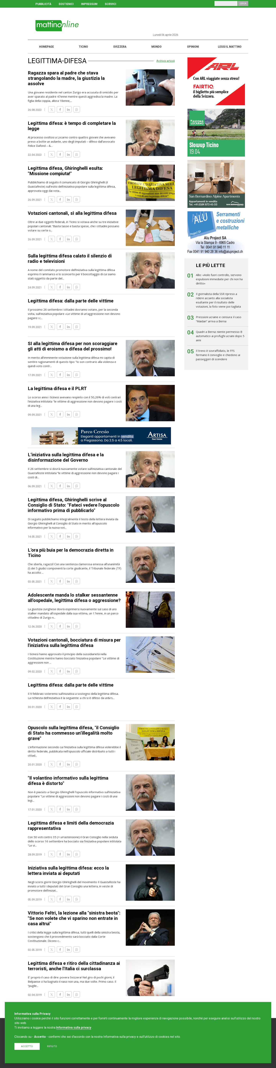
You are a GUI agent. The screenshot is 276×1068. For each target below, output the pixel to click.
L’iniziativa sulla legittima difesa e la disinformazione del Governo (66, 457)
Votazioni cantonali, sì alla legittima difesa (72, 213)
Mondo (156, 46)
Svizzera (119, 46)
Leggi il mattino (230, 46)
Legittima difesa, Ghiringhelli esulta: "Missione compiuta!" (65, 171)
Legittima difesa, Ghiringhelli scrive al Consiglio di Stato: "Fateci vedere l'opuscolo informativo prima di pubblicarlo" (73, 505)
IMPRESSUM (89, 4)
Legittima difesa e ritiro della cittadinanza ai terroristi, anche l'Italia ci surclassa (74, 966)
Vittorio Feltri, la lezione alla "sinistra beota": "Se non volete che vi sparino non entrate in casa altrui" (74, 918)
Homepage (46, 46)
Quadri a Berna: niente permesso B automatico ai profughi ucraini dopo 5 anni (220, 336)
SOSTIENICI (66, 4)
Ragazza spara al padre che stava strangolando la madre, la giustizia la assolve (66, 78)
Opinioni (193, 46)
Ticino (83, 46)
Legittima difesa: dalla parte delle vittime (70, 301)
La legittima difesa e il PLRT (57, 388)
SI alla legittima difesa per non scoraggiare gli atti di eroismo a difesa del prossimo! (72, 346)
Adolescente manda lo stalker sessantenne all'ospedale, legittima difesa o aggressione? (74, 597)
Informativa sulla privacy (73, 1027)
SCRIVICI (110, 4)
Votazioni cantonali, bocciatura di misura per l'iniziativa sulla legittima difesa (74, 642)
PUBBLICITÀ (43, 4)
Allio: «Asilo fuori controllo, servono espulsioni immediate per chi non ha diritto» (219, 279)
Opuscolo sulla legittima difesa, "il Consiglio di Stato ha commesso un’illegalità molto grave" (73, 733)
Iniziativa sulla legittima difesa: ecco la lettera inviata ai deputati (68, 870)
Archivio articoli (165, 60)
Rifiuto (52, 1046)
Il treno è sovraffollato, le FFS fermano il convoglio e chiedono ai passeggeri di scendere (218, 355)
